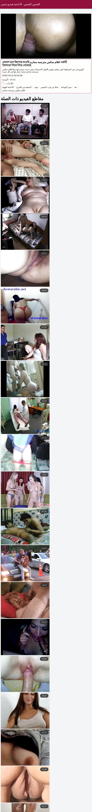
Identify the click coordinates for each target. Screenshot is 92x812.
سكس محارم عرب (21, 808)
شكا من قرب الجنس (49, 87)
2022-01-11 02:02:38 (12, 76)
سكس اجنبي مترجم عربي (65, 810)
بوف (36, 87)
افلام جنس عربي (39, 810)
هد (75, 87)
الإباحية (21, 810)
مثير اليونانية (66, 87)
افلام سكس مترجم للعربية (49, 808)
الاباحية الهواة (8, 87)
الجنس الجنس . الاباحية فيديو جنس (20, 4)
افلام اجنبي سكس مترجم (79, 808)
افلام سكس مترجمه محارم (13, 91)
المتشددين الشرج (24, 87)
